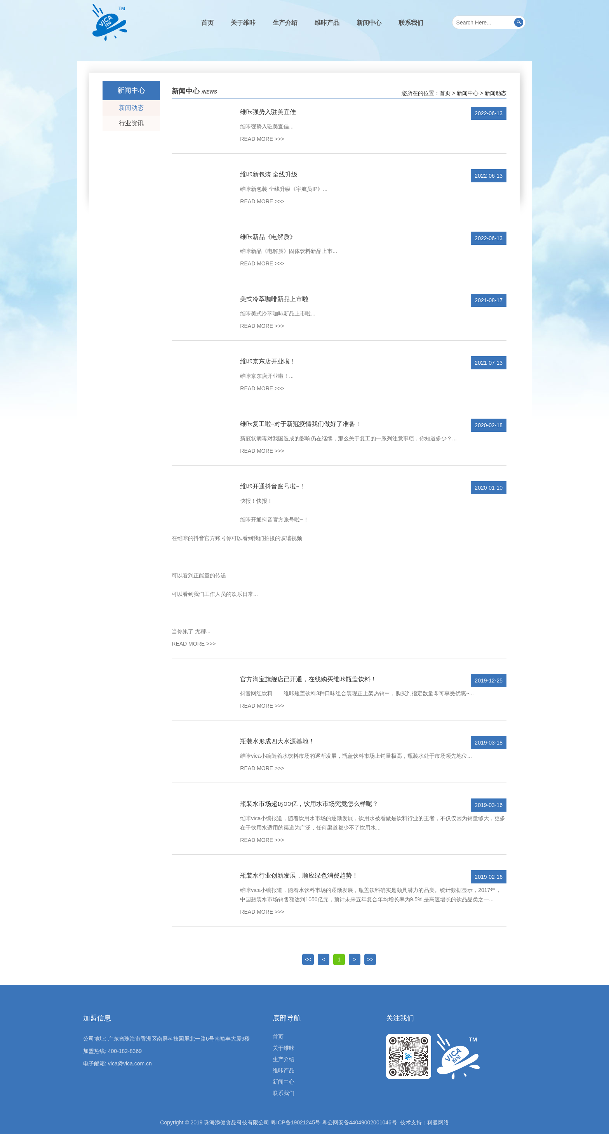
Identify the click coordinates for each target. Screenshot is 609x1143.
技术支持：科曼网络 (424, 1132)
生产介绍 (285, 22)
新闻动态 (131, 107)
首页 (207, 22)
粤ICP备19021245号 (295, 1132)
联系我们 (410, 22)
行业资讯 (131, 123)
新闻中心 (369, 22)
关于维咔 (243, 22)
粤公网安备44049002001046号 (359, 1132)
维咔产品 (327, 22)
